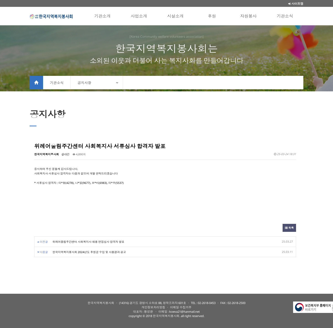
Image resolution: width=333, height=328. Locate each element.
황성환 (148, 311)
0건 (66, 154)
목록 (289, 228)
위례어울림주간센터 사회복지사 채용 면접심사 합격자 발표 (88, 242)
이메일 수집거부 (180, 307)
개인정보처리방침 (153, 307)
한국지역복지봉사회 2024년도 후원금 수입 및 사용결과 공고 (89, 252)
